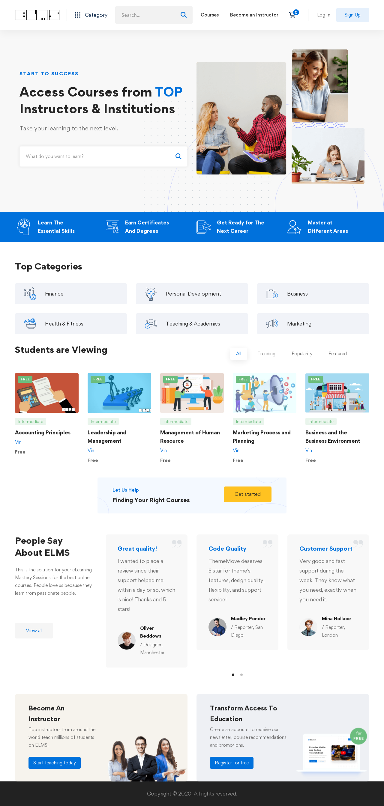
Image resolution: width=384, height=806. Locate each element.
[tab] (238, 359)
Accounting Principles (42, 437)
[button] (248, 499)
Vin (18, 447)
